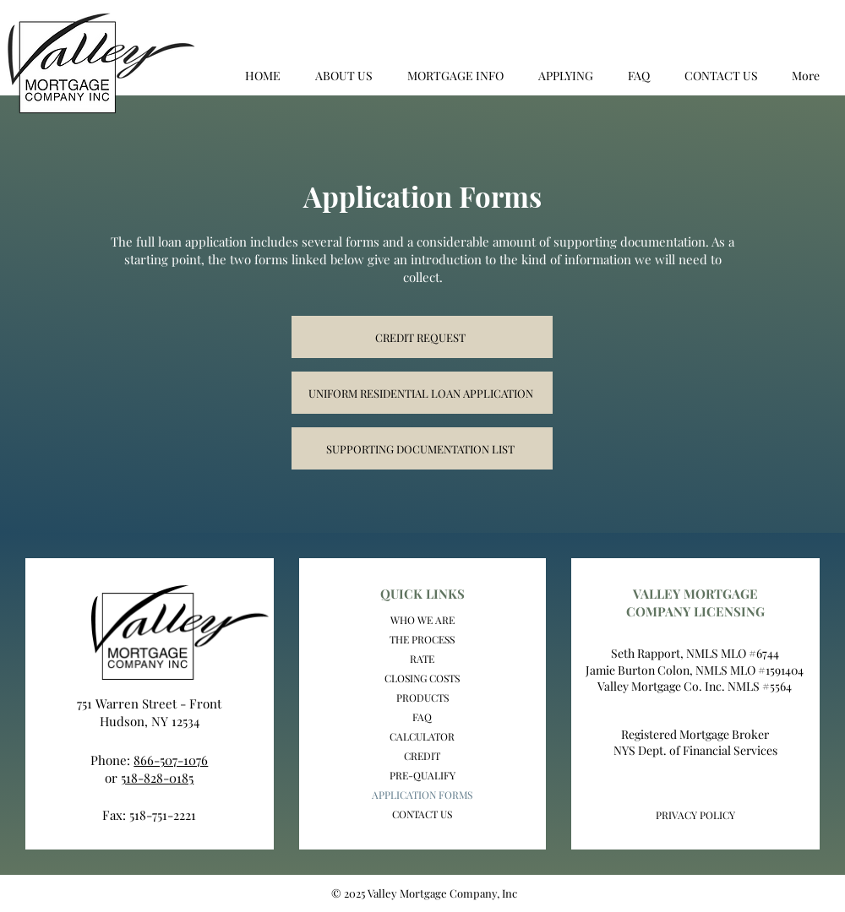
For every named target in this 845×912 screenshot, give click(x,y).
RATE (422, 658)
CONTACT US (422, 814)
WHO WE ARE (422, 620)
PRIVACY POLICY (695, 815)
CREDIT (422, 756)
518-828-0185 (157, 777)
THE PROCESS (422, 639)
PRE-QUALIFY (422, 775)
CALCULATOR (422, 736)
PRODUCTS (422, 697)
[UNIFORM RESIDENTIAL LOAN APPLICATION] (422, 393)
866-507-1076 (171, 760)
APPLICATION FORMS (422, 794)
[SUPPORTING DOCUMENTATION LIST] (422, 448)
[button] (343, 76)
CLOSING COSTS (422, 678)
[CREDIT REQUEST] (422, 337)
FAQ (422, 717)
